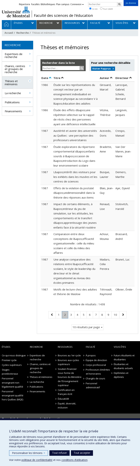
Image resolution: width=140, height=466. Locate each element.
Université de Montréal (16, 11)
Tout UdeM (106, 8)
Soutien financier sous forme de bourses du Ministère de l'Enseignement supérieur (69, 377)
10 (116, 314)
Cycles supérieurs (12, 365)
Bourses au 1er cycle (69, 355)
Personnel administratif (93, 385)
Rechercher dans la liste (58, 63)
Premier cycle (9, 360)
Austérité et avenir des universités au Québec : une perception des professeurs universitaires (75, 135)
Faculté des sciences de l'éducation (63, 15)
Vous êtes (120, 346)
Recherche (22, 32)
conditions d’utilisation (74, 460)
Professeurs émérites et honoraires (98, 371)
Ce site (93, 8)
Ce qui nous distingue (14, 355)
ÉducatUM (63, 398)
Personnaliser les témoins (28, 453)
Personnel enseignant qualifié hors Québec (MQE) (12, 395)
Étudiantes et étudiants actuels (123, 366)
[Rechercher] (119, 4)
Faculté (90, 346)
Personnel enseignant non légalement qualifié (12, 382)
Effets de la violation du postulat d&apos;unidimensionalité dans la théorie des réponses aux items (74, 192)
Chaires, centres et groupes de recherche (15, 69)
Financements (13, 111)
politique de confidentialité (37, 460)
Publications (12, 102)
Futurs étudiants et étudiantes (124, 357)
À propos (91, 355)
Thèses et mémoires (11, 82)
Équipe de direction (96, 360)
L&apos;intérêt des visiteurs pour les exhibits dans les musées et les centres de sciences (75, 176)
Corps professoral (96, 365)
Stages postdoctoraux (10, 371)
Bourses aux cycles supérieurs (68, 362)
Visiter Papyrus (101, 68)
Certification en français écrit (66, 392)
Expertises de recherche (13, 55)
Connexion (77, 4)
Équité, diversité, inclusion (67, 405)
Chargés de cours (95, 378)
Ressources (65, 346)
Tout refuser (59, 452)
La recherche (13, 93)
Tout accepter (82, 452)
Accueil (9, 32)
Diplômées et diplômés (121, 375)
